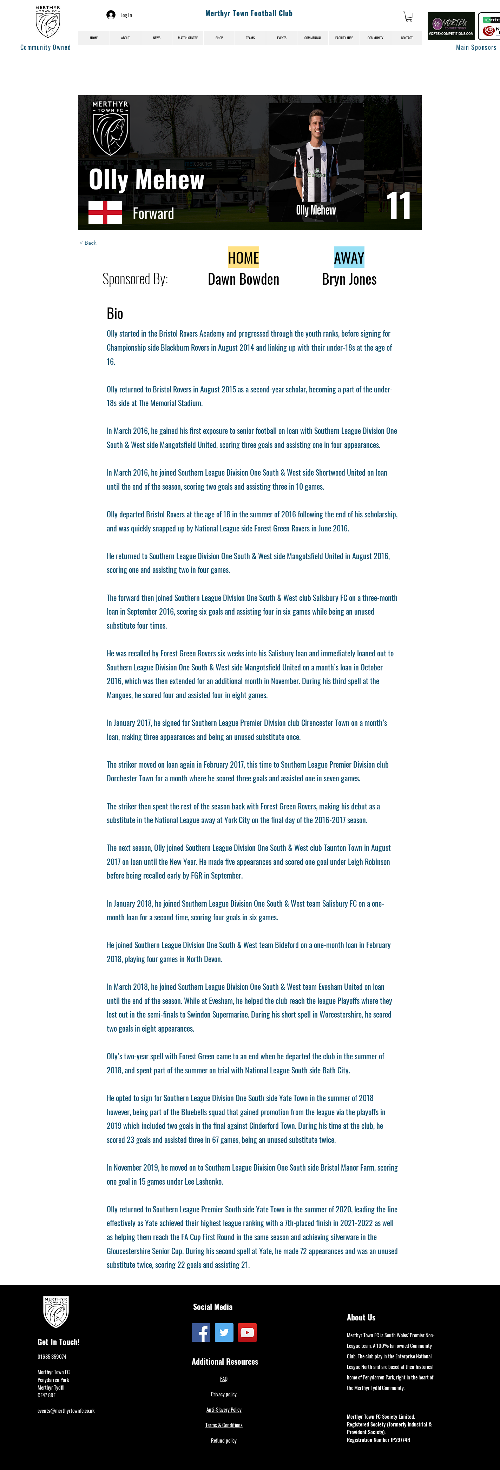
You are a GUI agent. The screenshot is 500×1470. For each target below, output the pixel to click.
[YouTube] (247, 1332)
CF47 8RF (46, 1395)
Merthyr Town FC (54, 1372)
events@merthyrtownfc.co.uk (66, 1410)
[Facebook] (201, 1332)
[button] (409, 17)
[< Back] (102, 243)
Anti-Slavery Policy (224, 1409)
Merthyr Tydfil (51, 1387)
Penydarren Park (53, 1379)
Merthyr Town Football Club (249, 13)
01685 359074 (52, 1356)
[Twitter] (224, 1332)
